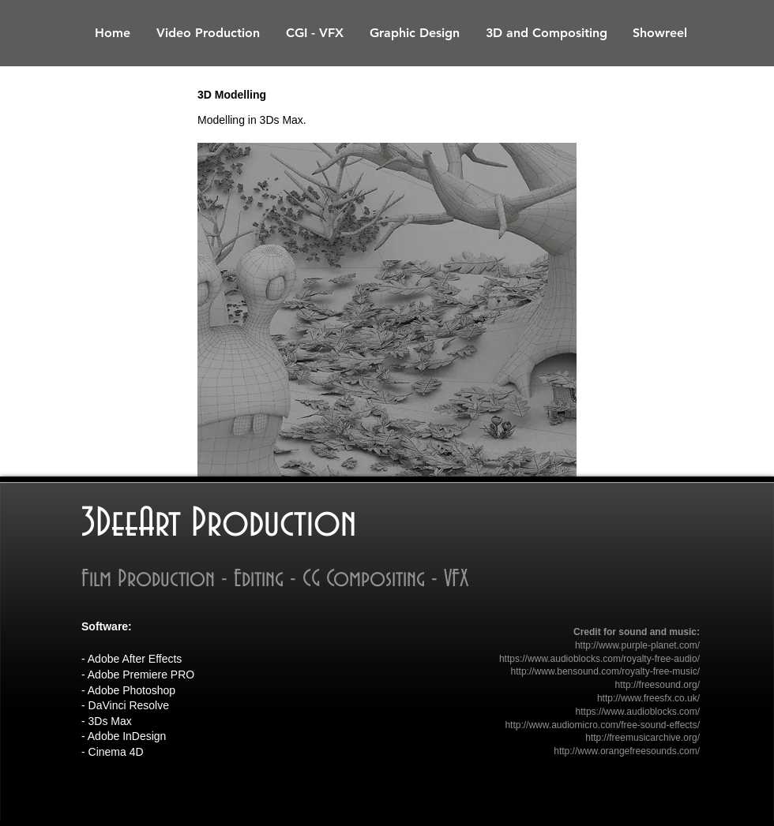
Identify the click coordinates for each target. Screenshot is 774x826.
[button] (387, 310)
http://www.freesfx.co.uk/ (648, 698)
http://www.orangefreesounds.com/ (627, 751)
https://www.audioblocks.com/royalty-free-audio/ (599, 658)
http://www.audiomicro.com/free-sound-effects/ (602, 725)
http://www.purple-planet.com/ (637, 645)
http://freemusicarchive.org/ (642, 737)
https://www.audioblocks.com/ (638, 711)
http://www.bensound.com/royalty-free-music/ (605, 671)
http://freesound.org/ (657, 684)
